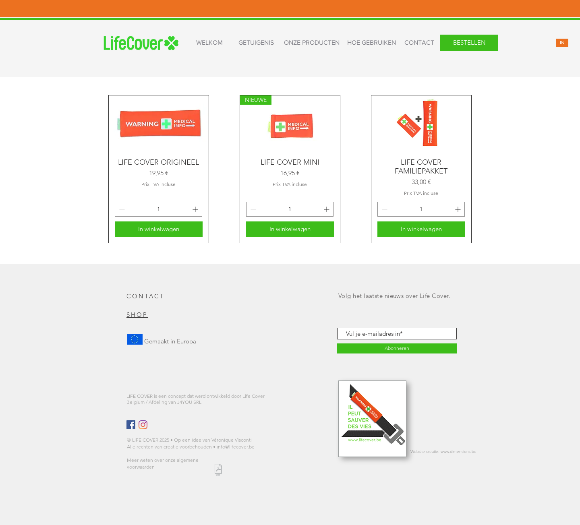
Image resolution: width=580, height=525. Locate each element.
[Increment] (196, 209)
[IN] (562, 43)
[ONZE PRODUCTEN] (311, 43)
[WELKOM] (209, 43)
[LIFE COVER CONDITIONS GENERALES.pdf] (218, 471)
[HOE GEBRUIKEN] (371, 43)
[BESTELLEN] (469, 43)
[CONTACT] (419, 43)
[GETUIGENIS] (256, 43)
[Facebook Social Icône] (130, 424)
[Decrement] (121, 209)
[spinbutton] (158, 209)
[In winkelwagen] (159, 229)
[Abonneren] (397, 348)
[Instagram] (143, 424)
